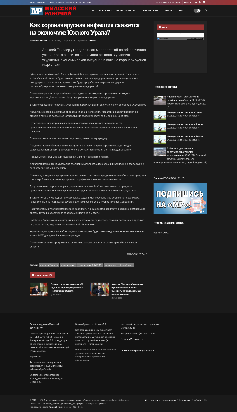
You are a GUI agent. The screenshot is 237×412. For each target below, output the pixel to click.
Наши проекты (125, 10)
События (92, 40)
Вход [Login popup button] (187, 2)
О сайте (50, 2)
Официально (150, 10)
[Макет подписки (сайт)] (180, 198)
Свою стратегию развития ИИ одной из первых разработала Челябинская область (67, 287)
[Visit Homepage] (53, 11)
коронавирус (67, 265)
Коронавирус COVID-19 (90, 265)
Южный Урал (126, 265)
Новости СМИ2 (161, 232)
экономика (110, 265)
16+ (180, 10)
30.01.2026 (56, 295)
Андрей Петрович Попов (60, 407)
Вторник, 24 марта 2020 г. (64, 40)
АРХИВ (168, 10)
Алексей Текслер (49, 265)
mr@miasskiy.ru (135, 339)
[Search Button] (206, 11)
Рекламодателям (73, 2)
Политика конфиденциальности (137, 350)
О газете (41, 2)
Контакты (60, 2)
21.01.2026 (116, 298)
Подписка (87, 2)
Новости (104, 10)
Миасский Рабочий (38, 40)
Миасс (33, 2)
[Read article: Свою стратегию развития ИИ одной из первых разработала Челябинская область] (39, 289)
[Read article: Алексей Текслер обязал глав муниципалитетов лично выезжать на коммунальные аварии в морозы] (99, 289)
